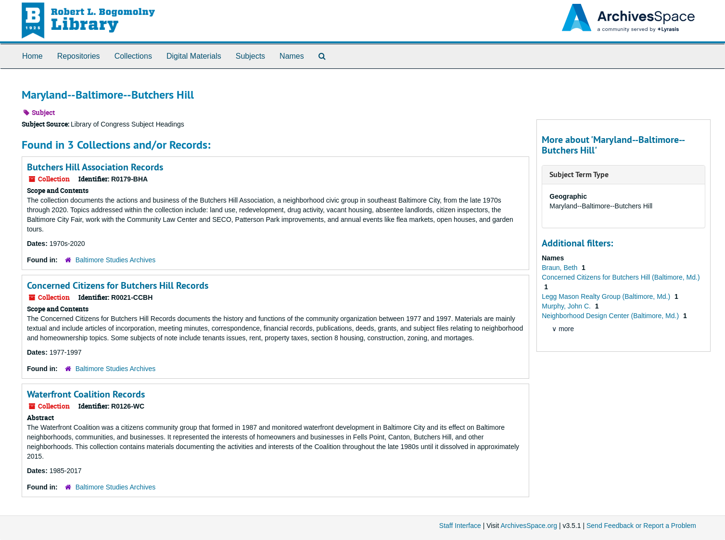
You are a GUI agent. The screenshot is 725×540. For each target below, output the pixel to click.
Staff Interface (460, 525)
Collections (133, 56)
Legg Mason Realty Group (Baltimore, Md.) (607, 296)
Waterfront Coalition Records (86, 394)
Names (292, 56)
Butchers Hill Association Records (95, 167)
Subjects (250, 56)
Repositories (78, 56)
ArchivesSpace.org (528, 525)
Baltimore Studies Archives (116, 260)
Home (32, 56)
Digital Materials (193, 56)
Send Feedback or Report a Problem (641, 525)
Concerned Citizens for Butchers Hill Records (117, 285)
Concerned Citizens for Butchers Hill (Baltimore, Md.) (621, 277)
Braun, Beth (560, 267)
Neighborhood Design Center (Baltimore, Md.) (611, 316)
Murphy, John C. (567, 306)
